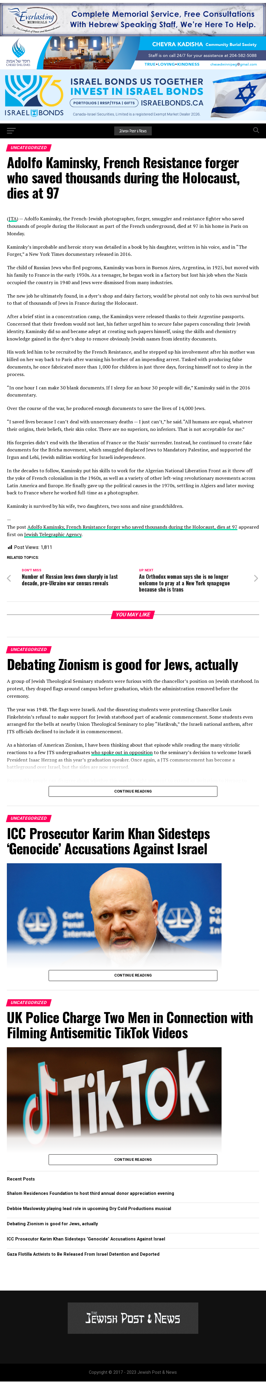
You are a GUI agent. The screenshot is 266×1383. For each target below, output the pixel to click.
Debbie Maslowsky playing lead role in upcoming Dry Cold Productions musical (89, 1210)
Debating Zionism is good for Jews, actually (52, 1225)
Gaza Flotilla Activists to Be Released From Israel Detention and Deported (83, 1255)
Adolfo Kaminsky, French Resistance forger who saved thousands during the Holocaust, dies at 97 (132, 527)
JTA (13, 218)
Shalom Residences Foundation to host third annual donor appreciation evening (90, 1195)
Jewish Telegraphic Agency (52, 534)
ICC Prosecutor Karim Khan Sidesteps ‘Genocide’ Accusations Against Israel (86, 1240)
